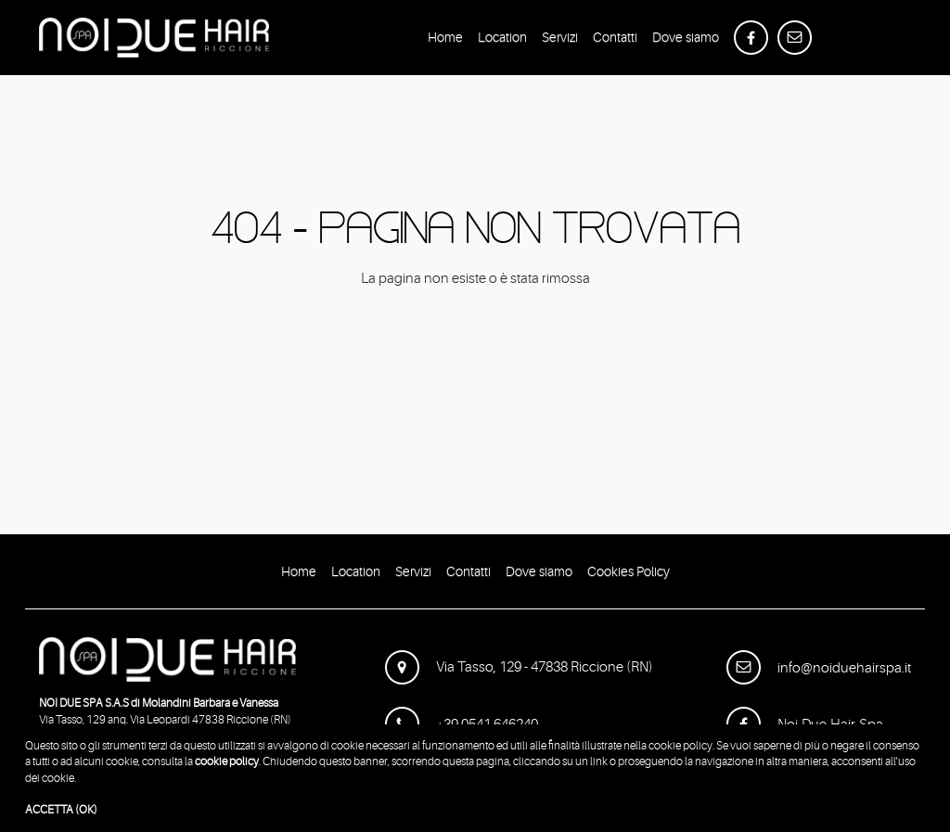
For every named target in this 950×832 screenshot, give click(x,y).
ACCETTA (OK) (61, 809)
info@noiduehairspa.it (818, 668)
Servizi (560, 40)
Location (502, 40)
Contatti (615, 40)
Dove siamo (685, 40)
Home (445, 40)
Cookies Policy (628, 574)
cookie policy (227, 761)
